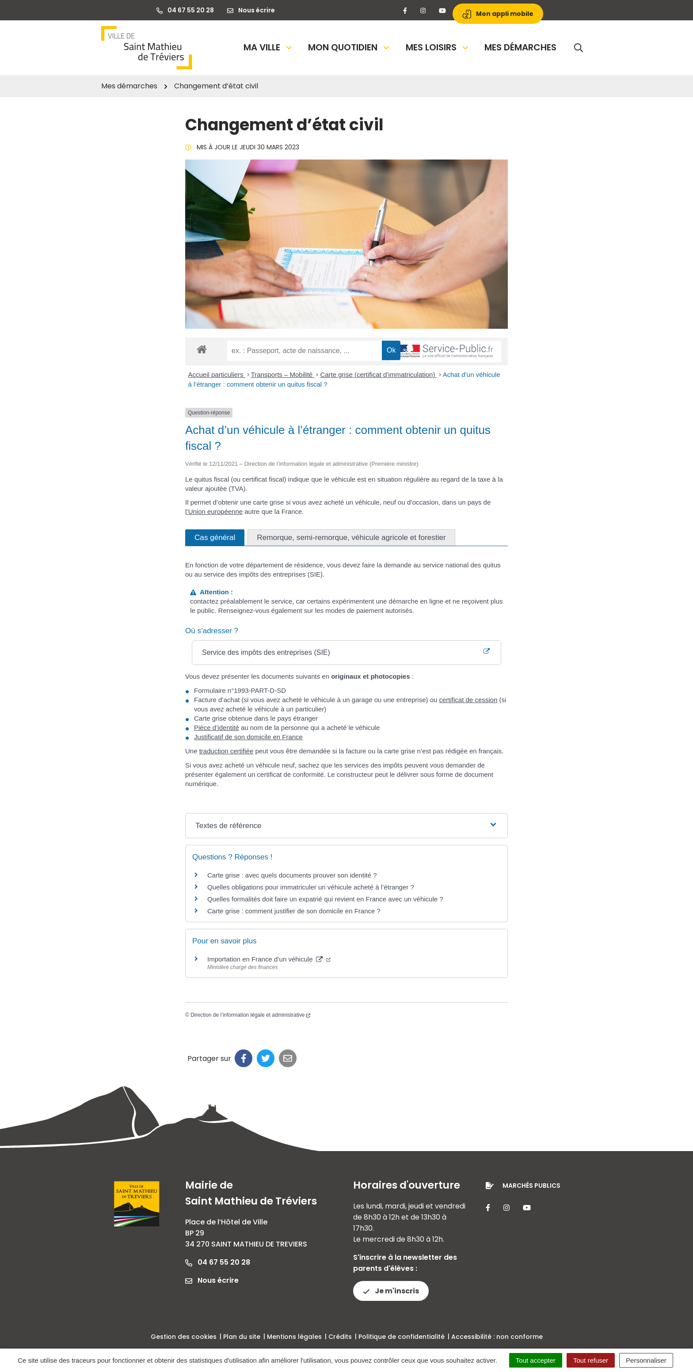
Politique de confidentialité (401, 1336)
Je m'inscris (391, 1291)
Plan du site (241, 1336)
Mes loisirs (438, 47)
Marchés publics (531, 1185)
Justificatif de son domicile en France (248, 737)
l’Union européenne (214, 511)
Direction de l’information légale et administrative (250, 1015)
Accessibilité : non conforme (497, 1336)
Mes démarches (520, 47)
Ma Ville (268, 47)
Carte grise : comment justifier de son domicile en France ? (294, 911)
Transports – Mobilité (283, 374)
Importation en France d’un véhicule (269, 959)
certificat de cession (468, 699)
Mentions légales (294, 1336)
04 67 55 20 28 (217, 1262)
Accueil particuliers (216, 374)
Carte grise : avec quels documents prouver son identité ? (293, 875)
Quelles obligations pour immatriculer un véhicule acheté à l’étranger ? (310, 887)
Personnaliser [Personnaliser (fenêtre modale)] (646, 1360)
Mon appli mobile (497, 14)
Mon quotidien (349, 47)
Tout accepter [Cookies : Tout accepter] (536, 1360)
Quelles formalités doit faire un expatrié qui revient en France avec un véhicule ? (325, 899)
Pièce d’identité (216, 727)
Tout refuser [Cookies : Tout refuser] (590, 1360)
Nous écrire (212, 1280)
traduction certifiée (226, 751)
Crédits (340, 1336)
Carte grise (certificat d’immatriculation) (378, 374)
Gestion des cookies (184, 1336)
